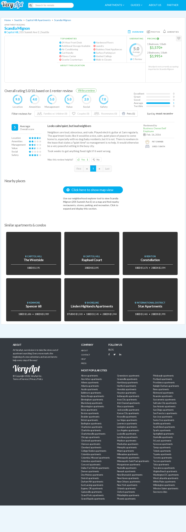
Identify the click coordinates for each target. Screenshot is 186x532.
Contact (85, 354)
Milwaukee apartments (127, 454)
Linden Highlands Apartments (92, 306)
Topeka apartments (162, 454)
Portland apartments (162, 379)
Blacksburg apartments (91, 403)
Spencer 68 (33, 306)
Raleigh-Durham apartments (166, 386)
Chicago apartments (90, 437)
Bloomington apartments (92, 406)
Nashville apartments (126, 468)
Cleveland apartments (91, 447)
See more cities (160, 491)
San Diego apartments (163, 409)
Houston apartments (126, 392)
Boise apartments (89, 409)
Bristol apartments (89, 420)
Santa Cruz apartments (163, 420)
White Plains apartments (164, 481)
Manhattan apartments (127, 444)
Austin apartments (89, 389)
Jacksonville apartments (128, 409)
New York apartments (127, 485)
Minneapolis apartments (128, 457)
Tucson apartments (162, 461)
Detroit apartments (90, 478)
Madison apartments (126, 440)
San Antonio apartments (164, 406)
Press (83, 363)
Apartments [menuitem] (114, 5)
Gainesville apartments (91, 491)
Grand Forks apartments (92, 495)
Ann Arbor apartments (91, 379)
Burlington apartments (91, 423)
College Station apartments (93, 450)
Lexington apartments (127, 427)
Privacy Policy (36, 379)
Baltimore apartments (91, 392)
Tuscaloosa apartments (164, 468)
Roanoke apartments (162, 396)
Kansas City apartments (128, 413)
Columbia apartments (91, 454)
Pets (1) (128, 113)
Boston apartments (90, 413)
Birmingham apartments (92, 399)
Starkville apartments (163, 437)
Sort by (151, 113)
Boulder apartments (90, 416)
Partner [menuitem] (172, 5)
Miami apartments (125, 450)
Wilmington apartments (164, 485)
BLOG (111, 349)
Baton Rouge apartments (92, 396)
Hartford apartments (126, 386)
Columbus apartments (91, 461)
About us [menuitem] (155, 5)
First (79, 168)
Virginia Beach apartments (165, 471)
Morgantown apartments (128, 464)
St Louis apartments (162, 440)
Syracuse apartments (163, 444)
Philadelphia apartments (128, 495)
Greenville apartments (127, 379)
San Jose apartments (162, 416)
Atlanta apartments (90, 386)
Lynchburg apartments (127, 437)
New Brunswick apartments (129, 474)
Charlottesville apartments (93, 433)
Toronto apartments (162, 457)
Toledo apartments (162, 450)
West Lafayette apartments (165, 478)
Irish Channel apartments (128, 403)
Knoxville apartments (127, 416)
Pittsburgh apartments (163, 375)
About (84, 350)
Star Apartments (150, 306)
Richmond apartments (163, 392)
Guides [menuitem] (136, 5)
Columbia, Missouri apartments (95, 457)
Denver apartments (90, 471)
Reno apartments (161, 389)
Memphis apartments (127, 447)
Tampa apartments (161, 447)
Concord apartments (90, 464)
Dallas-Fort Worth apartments (95, 468)
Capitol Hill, (12, 32)
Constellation (150, 260)
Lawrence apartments (127, 423)
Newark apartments (126, 471)
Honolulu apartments (126, 389)
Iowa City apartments (127, 399)
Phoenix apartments (126, 498)
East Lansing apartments (92, 485)
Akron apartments (89, 375)
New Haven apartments (128, 478)
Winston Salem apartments (165, 488)
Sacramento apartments (164, 399)
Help (83, 359)
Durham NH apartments (92, 481)
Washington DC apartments (166, 474)
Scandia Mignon (62, 20)
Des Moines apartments (92, 474)
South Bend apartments (164, 427)
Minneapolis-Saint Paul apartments (133, 461)
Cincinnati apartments (91, 440)
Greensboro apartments (128, 375)
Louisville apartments (126, 433)
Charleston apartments (91, 427)
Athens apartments (90, 382)
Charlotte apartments (91, 430)
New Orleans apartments (128, 481)
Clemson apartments (90, 444)
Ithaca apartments (125, 406)
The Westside (34, 260)
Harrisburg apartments (127, 382)
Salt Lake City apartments (165, 403)
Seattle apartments (162, 423)
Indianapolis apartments (128, 396)
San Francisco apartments (165, 413)
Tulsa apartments (161, 464)
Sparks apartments (162, 430)
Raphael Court (92, 260)
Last (107, 168)
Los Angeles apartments (128, 430)
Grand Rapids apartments (93, 498)
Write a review (86, 90)
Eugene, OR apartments (92, 488)
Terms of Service (20, 379)
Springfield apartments (163, 433)
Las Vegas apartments (127, 420)
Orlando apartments (126, 488)
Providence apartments (164, 382)
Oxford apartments (126, 491)
